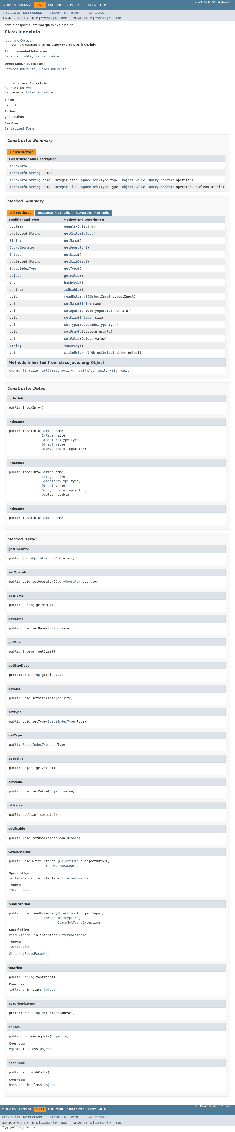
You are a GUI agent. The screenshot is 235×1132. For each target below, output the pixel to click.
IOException (70, 866)
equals (70, 226)
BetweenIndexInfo (20, 69)
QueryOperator (161, 180)
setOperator (75, 311)
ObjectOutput (103, 352)
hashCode (72, 282)
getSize (71, 254)
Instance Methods (54, 213)
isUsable (72, 289)
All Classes (98, 12)
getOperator (75, 247)
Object (26, 88)
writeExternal (77, 352)
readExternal (75, 296)
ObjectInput (100, 296)
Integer (61, 180)
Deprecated (75, 5)
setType (71, 325)
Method (61, 18)
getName (71, 240)
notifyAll (85, 370)
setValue (72, 338)
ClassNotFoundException (78, 922)
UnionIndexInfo (53, 69)
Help (102, 5)
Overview (8, 5)
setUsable (73, 331)
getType (71, 268)
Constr (46, 18)
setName (71, 303)
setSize (71, 317)
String (35, 173)
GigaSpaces (27, 1127)
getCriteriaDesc (78, 233)
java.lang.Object (18, 40)
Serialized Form (19, 128)
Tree (60, 5)
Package (25, 5)
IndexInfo (18, 166)
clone (14, 370)
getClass (49, 370)
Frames (56, 12)
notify (67, 370)
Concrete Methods (92, 213)
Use (51, 5)
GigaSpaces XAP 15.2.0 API (212, 1)
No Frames (72, 12)
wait (102, 370)
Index (91, 5)
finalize (30, 370)
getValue (72, 276)
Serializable (47, 56)
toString (72, 346)
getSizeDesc (75, 261)
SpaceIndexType (94, 180)
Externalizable (18, 56)
